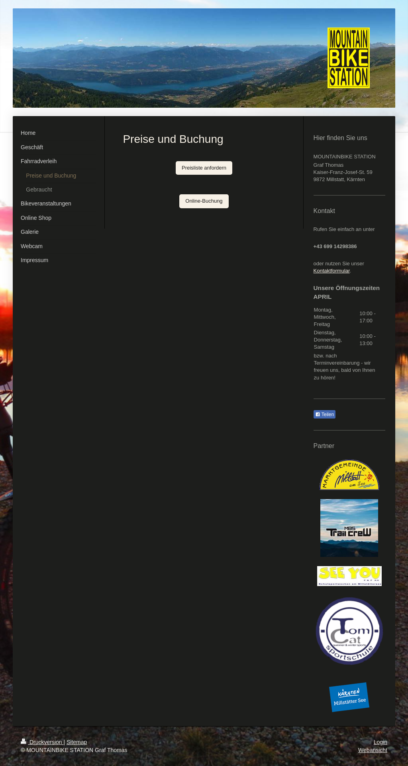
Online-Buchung (203, 201)
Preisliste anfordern (204, 168)
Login (380, 742)
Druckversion (42, 742)
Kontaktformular (332, 271)
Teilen (324, 414)
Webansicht (372, 750)
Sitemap (77, 742)
